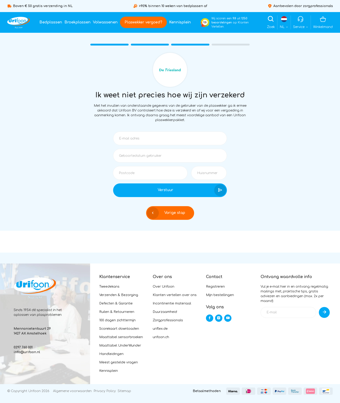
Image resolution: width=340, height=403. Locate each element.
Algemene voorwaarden (72, 391)
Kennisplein (180, 22)
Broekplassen (77, 22)
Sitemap (124, 391)
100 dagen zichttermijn (117, 320)
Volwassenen (105, 22)
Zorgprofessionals (168, 320)
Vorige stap (166, 213)
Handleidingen (111, 354)
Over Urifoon (163, 286)
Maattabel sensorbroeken (121, 337)
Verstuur (192, 190)
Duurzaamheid (165, 312)
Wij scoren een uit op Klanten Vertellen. (230, 22)
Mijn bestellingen (220, 295)
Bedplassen (50, 22)
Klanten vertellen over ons (175, 295)
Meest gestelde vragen (118, 362)
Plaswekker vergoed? (143, 22)
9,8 (205, 22)
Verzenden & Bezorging (118, 295)
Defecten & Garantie (116, 303)
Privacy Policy (105, 391)
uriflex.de (160, 328)
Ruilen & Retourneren (116, 312)
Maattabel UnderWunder (120, 345)
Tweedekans (109, 286)
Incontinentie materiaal (172, 303)
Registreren (215, 286)
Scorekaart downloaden (119, 328)
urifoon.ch (161, 337)
